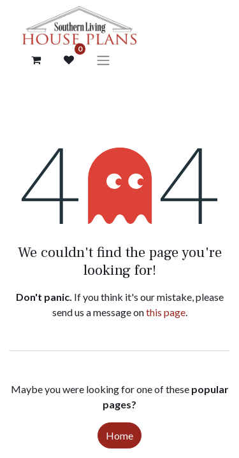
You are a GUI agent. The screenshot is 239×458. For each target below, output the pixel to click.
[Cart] (35, 59)
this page (165, 312)
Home (119, 435)
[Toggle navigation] (103, 60)
